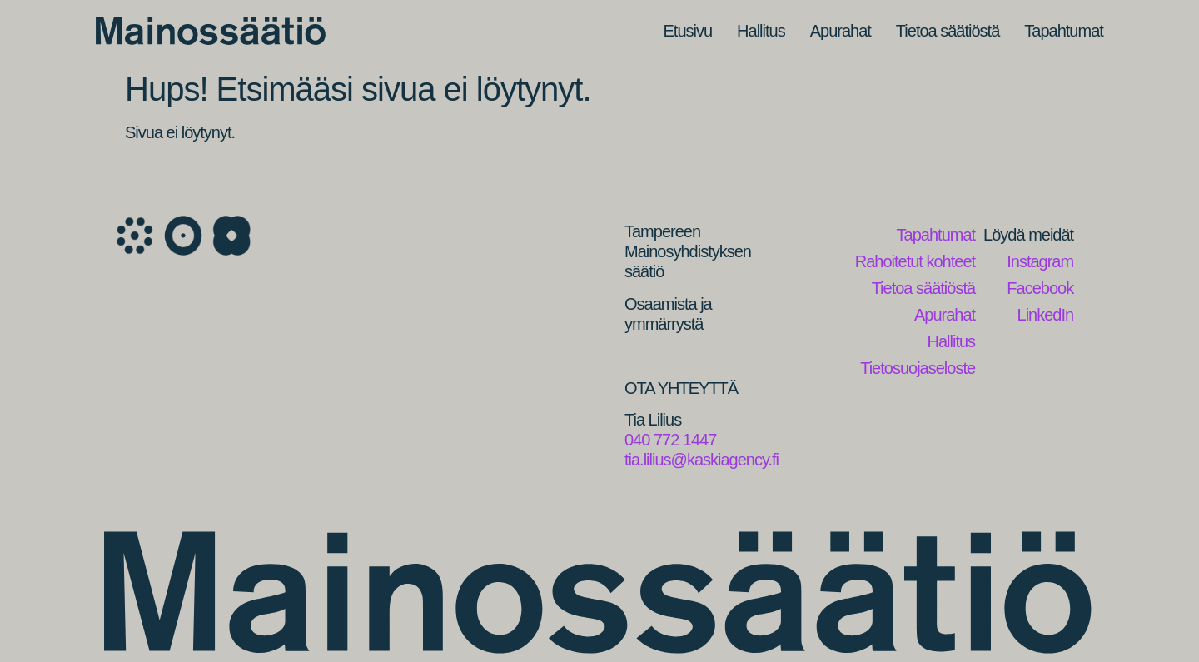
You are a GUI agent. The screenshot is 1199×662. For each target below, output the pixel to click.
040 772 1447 (670, 440)
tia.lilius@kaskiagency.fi (701, 459)
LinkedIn (1045, 315)
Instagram (1040, 261)
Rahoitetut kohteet (915, 261)
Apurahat (840, 31)
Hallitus (761, 31)
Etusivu (688, 31)
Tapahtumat (1063, 31)
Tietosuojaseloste (917, 368)
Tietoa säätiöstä (947, 31)
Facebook (1040, 288)
